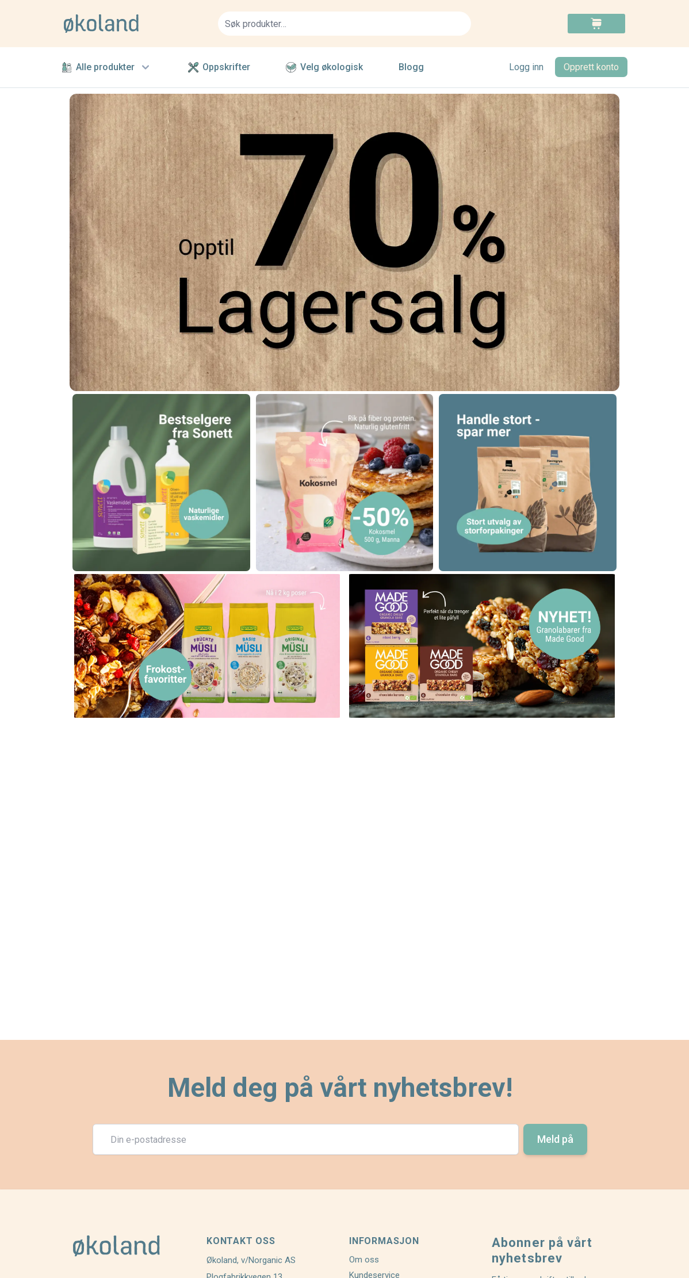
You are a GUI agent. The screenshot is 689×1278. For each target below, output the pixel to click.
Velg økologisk (324, 67)
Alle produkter (107, 67)
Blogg (411, 67)
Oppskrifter (219, 67)
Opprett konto (591, 67)
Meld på (555, 1139)
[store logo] (134, 23)
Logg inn (526, 67)
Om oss (364, 1259)
